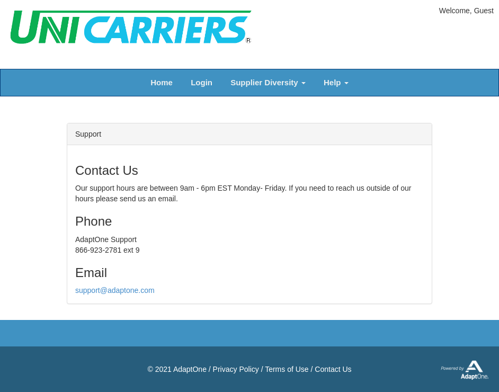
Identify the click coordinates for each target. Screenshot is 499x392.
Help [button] (336, 82)
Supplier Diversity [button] (268, 82)
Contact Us (333, 369)
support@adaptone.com (115, 290)
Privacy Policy (236, 369)
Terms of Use (286, 369)
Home (161, 82)
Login (201, 82)
